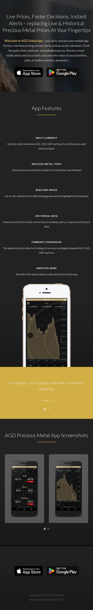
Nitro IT (59, 599)
